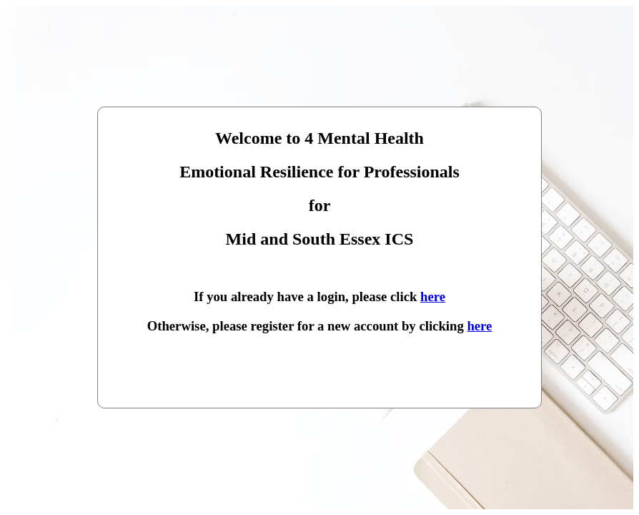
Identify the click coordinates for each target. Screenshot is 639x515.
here (432, 296)
